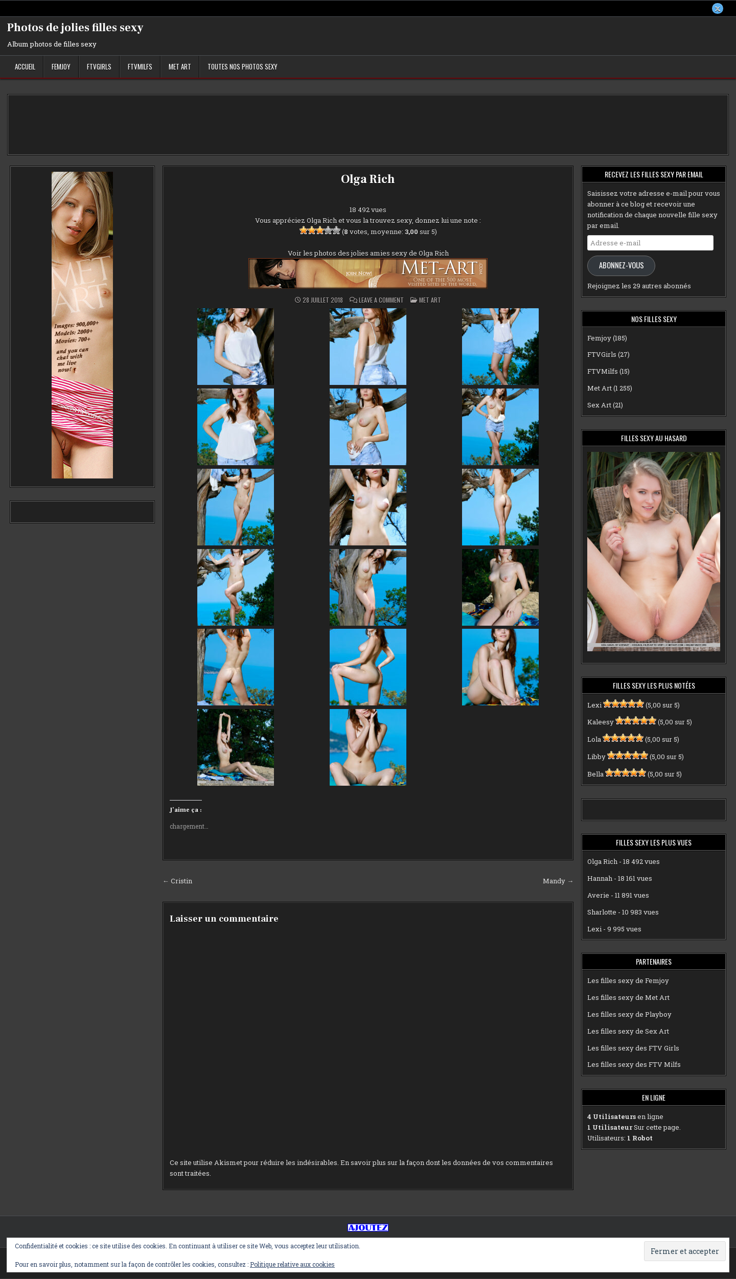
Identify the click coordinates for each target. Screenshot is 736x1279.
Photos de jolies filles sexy (75, 28)
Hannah (599, 878)
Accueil (25, 67)
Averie (598, 895)
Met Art (180, 67)
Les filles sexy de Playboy (629, 1014)
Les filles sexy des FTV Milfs (634, 1064)
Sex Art (599, 404)
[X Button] (717, 8)
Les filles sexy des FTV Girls (633, 1048)
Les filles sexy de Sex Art (628, 1031)
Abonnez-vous (621, 265)
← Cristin (177, 881)
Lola (594, 739)
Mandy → (558, 881)
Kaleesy (600, 722)
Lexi (594, 705)
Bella (595, 774)
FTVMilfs (140, 67)
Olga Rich (368, 180)
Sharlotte (601, 912)
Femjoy (61, 67)
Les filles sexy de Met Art (628, 997)
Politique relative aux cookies (292, 1264)
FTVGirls (99, 67)
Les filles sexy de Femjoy (628, 981)
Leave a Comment (381, 301)
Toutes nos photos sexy (243, 67)
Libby (596, 757)
